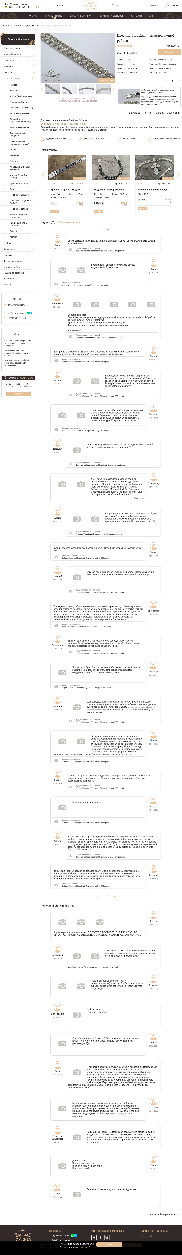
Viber (6, 4)
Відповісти (138, 498)
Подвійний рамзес (19, 209)
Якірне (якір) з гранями (21, 96)
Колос (13, 149)
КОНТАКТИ (136, 16)
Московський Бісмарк (20, 113)
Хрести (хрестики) (12, 54)
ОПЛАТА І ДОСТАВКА (80, 16)
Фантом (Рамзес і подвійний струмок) (19, 142)
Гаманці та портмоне (14, 273)
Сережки (8, 255)
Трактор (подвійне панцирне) (19, 134)
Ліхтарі (13, 231)
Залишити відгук (69, 222)
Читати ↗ (85, 1247)
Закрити (109, 1244)
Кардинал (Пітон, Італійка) (18, 224)
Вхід (151, 16)
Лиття (9, 243)
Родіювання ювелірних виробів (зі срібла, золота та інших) (17, 353)
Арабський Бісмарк (19, 183)
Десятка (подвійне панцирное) (19, 215)
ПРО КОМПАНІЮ (53, 16)
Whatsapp (14, 4)
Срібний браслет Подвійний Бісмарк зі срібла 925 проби (85, 362)
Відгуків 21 (134, 113)
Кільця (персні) (11, 249)
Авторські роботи (12, 267)
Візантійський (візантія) (21, 107)
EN (58, 6)
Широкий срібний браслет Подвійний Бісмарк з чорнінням (100, 251)
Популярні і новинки (18, 39)
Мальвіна (14, 155)
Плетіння (17, 25)
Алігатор (14, 161)
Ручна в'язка (31, 25)
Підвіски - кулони (12, 48)
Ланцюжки (9, 60)
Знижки (7, 284)
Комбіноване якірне (19, 127)
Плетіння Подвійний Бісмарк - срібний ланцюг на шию (84, 285)
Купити (54, 211)
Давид (13, 189)
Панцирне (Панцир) (19, 102)
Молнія (13, 237)
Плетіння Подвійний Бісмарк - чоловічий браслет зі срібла (86, 627)
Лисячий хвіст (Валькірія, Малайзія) (20, 120)
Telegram (23, 4)
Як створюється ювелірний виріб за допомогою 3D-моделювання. (16, 363)
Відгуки (54, 203)
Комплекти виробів (13, 261)
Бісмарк (14, 90)
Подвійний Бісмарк (19, 195)
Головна (5, 25)
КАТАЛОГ (33, 16)
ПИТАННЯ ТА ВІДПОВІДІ (111, 16)
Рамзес (13, 85)
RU (62, 6)
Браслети (8, 66)
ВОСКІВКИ (9, 278)
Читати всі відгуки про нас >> (165, 1214)
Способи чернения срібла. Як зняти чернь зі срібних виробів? (18, 343)
